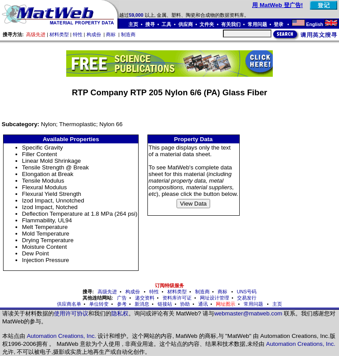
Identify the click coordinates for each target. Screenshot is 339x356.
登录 (279, 24)
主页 (133, 24)
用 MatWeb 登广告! (277, 5)
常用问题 (257, 24)
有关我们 (231, 24)
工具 (166, 24)
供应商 (185, 24)
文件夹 (207, 24)
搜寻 (150, 24)
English (315, 24)
